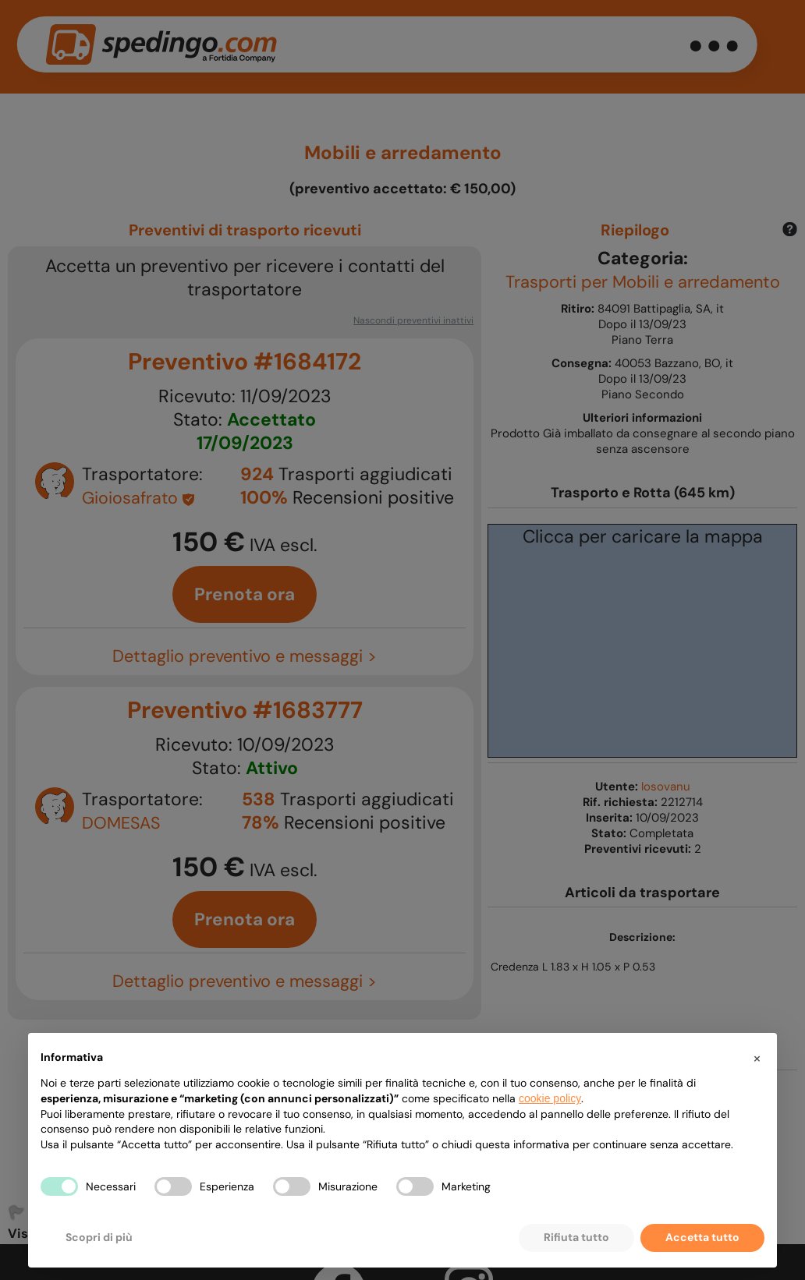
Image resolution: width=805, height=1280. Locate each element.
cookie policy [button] (550, 1098)
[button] (756, 1057)
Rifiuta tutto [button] (576, 1237)
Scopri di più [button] (99, 1237)
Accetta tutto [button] (702, 1237)
